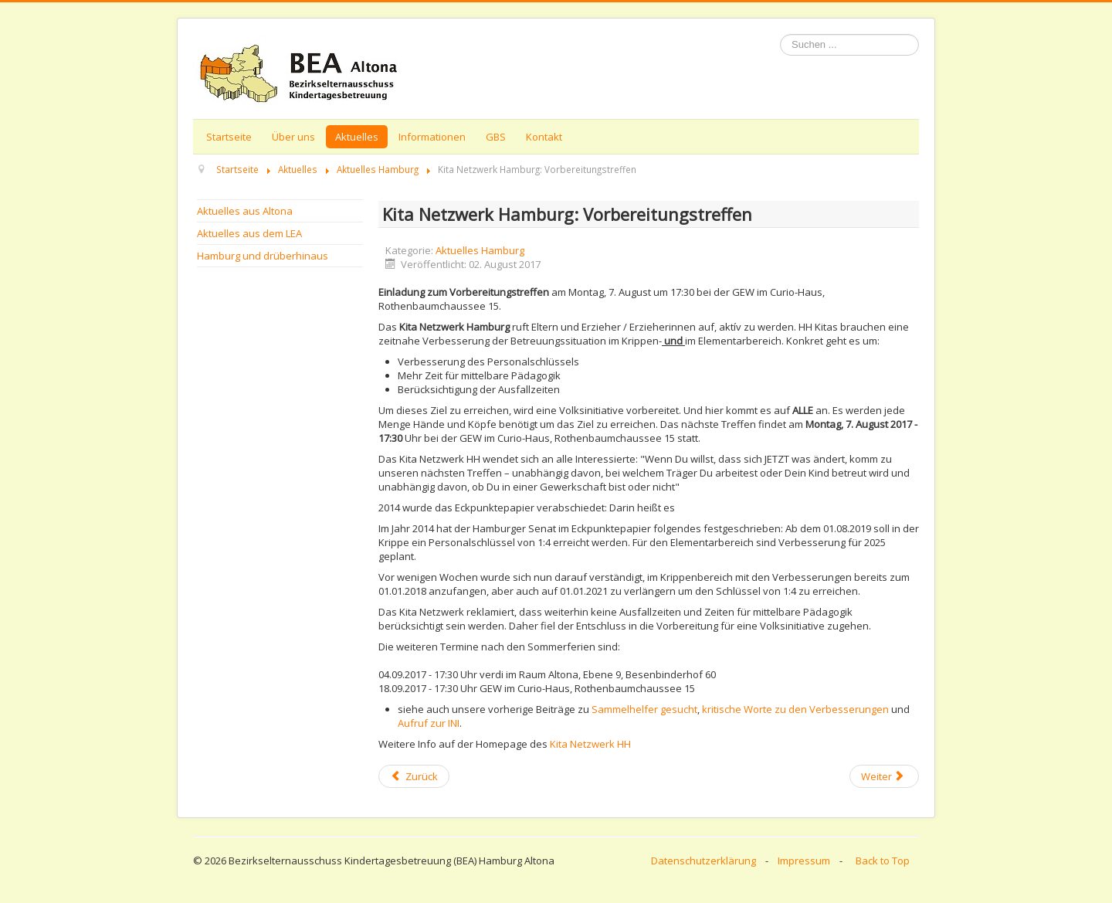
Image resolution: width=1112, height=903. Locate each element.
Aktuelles (356, 137)
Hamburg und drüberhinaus (262, 256)
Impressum (804, 860)
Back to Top (883, 860)
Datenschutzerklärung (703, 860)
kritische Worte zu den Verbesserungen (796, 709)
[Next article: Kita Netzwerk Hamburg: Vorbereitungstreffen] (884, 776)
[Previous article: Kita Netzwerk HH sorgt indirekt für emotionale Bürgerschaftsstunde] (413, 776)
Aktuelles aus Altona (245, 211)
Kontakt (544, 137)
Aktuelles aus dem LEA (249, 233)
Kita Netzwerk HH (590, 744)
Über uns (293, 137)
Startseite (229, 137)
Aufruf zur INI (428, 723)
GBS (496, 137)
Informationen (432, 137)
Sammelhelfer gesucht (644, 709)
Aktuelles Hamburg (480, 250)
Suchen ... (780, 34)
